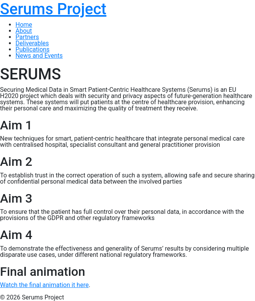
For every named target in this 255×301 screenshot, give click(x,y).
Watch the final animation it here (44, 285)
